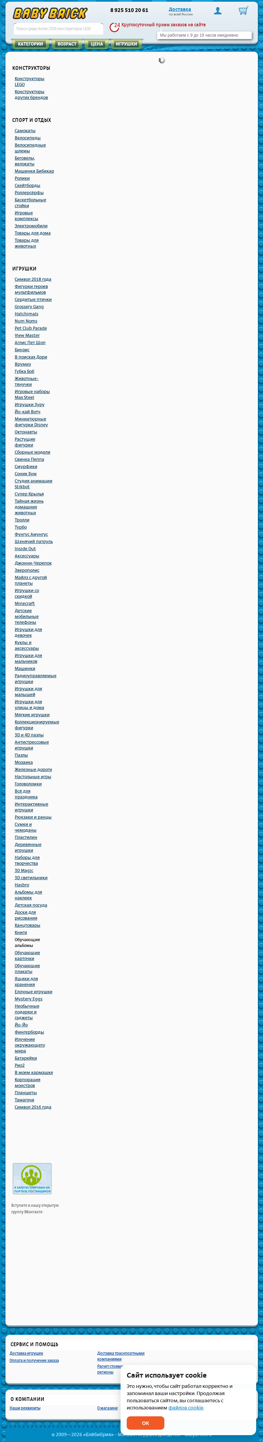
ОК (145, 1423)
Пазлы (21, 755)
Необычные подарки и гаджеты (27, 1012)
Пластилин (26, 837)
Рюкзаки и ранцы (33, 817)
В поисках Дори (31, 357)
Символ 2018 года (33, 279)
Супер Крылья (29, 494)
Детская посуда (31, 905)
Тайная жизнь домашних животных (29, 507)
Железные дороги (33, 769)
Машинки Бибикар (34, 171)
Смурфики (26, 466)
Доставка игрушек (26, 1353)
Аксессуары (27, 556)
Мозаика (24, 762)
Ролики (22, 178)
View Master (27, 335)
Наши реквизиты (25, 1408)
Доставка (180, 9)
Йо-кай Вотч (27, 411)
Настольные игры (33, 776)
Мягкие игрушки (32, 714)
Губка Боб (24, 371)
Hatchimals (26, 314)
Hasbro (22, 885)
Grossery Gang (29, 306)
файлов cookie (185, 1408)
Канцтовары (27, 925)
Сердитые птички (33, 299)
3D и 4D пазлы (29, 735)
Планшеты (26, 1092)
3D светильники (31, 877)
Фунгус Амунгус (31, 534)
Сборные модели (32, 452)
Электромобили (31, 226)
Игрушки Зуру (30, 404)
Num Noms (26, 321)
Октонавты (26, 432)
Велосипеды (28, 138)
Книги (21, 932)
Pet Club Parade (31, 328)
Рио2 (20, 1065)
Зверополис (27, 570)
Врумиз (23, 364)
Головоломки (28, 784)
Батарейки (26, 1058)
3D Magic (24, 870)
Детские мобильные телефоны (27, 616)
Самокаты (25, 130)
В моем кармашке (34, 1072)
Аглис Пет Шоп (30, 342)
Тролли (22, 520)
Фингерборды (29, 1032)
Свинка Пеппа (29, 459)
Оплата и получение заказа (34, 1360)
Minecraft (25, 603)
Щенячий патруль (34, 541)
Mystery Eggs (28, 999)
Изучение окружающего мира (30, 1045)
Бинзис (22, 349)
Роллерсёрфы (29, 192)
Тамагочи (24, 1100)
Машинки (25, 668)
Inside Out (25, 548)
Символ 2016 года (33, 1107)
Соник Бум (26, 473)
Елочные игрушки (33, 991)
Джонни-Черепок (33, 563)
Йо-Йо (21, 1025)
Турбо (21, 527)
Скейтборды (27, 185)
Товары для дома (33, 233)
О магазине (107, 1408)
